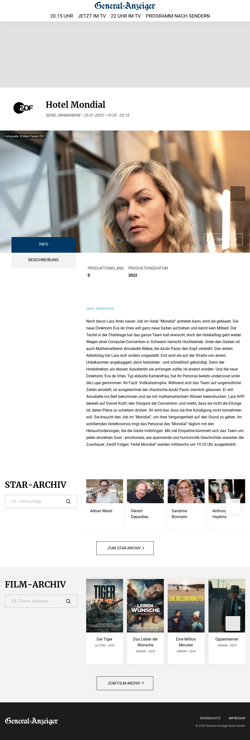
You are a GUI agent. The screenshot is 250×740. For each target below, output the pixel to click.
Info (43, 244)
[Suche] (41, 501)
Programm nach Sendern (178, 16)
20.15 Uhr (61, 16)
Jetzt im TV (92, 16)
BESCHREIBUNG (43, 260)
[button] (118, 240)
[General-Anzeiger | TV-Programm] (125, 6)
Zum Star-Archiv (125, 548)
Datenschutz (210, 718)
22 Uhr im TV (126, 16)
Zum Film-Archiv (126, 683)
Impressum (237, 718)
